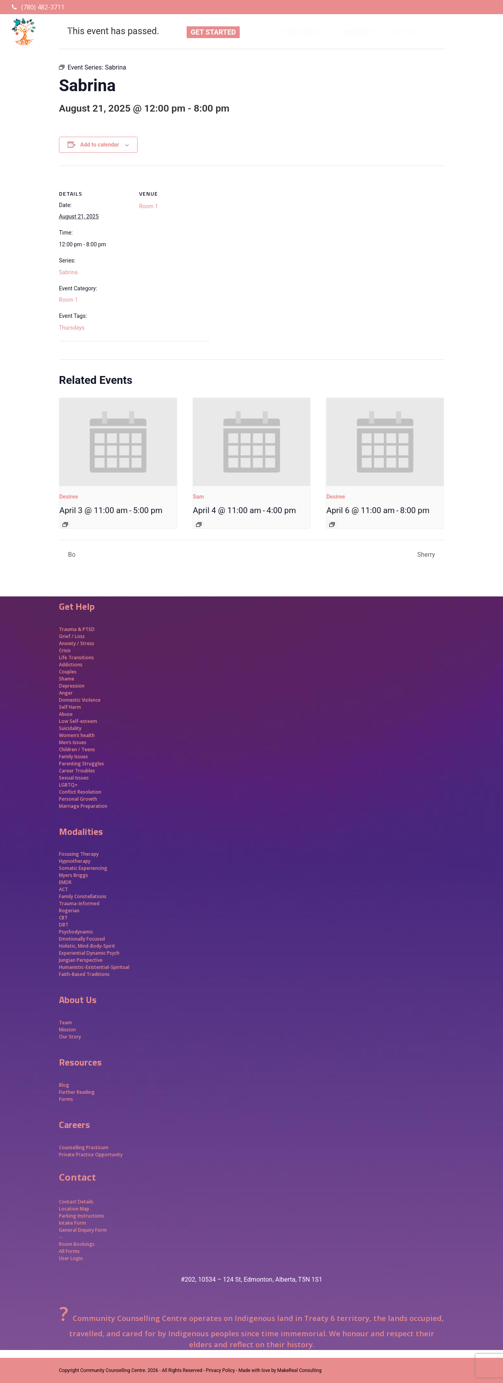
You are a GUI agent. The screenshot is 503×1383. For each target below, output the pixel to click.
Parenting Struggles (81, 763)
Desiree (68, 496)
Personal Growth (78, 799)
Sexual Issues (74, 777)
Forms (66, 1099)
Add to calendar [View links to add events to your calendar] (99, 144)
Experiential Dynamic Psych (89, 953)
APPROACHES (466, 32)
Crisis (65, 650)
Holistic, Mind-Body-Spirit (87, 946)
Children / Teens (77, 749)
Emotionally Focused (82, 938)
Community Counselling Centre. (113, 1370)
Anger (66, 693)
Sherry (427, 554)
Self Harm (70, 707)
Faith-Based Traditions (85, 974)
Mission (67, 1029)
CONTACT (361, 32)
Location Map (74, 1208)
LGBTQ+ (68, 784)
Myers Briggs (73, 875)
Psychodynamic (76, 931)
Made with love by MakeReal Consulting (280, 1370)
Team (65, 1022)
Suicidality (70, 728)
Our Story (70, 1036)
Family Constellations (83, 896)
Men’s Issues (72, 742)
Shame (66, 678)
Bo (70, 554)
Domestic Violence (80, 700)
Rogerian (69, 910)
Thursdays (71, 328)
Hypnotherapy (74, 861)
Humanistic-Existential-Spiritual (94, 967)
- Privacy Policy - (220, 1370)
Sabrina (68, 272)
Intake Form (72, 1223)
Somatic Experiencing (83, 868)
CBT (63, 917)
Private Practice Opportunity (91, 1154)
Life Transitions (76, 657)
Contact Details (76, 1201)
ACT (63, 889)
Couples (68, 671)
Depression (71, 685)
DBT (63, 924)
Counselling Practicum (83, 1147)
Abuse (66, 714)
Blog (64, 1085)
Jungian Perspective (81, 960)
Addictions (71, 664)
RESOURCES (308, 32)
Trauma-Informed (80, 903)
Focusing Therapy (79, 854)
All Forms (69, 1251)
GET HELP (410, 32)
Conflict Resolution (80, 792)
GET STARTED (213, 32)
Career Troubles (77, 770)
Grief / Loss (72, 636)
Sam (198, 496)
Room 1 (68, 300)
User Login (71, 1258)
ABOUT (260, 32)
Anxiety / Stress (76, 643)
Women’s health (77, 735)
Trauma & (71, 629)
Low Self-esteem (78, 721)
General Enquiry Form (83, 1230)
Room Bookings (77, 1244)
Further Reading (77, 1092)
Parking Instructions (81, 1215)
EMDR (65, 882)
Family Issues (73, 756)
